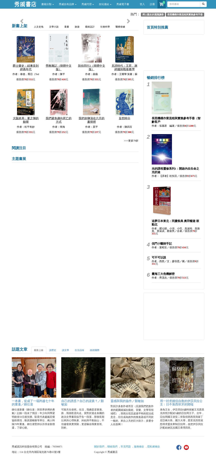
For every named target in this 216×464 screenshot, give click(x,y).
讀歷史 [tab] (52, 350)
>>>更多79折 (131, 140)
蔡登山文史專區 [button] (159, 59)
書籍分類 (47, 4)
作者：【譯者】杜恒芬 (164, 176)
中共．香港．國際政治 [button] (189, 59)
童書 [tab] (66, 27)
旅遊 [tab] (77, 27)
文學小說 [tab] (54, 27)
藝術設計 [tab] (90, 27)
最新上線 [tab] (38, 350)
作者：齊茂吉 (159, 277)
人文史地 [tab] (38, 27)
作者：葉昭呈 (159, 247)
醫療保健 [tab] (120, 27)
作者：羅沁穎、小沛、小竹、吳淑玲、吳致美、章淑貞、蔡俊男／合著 (176, 229)
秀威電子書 (122, 4)
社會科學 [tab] (105, 27)
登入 (142, 4)
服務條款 (139, 446)
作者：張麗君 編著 (163, 125)
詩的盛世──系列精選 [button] (189, 45)
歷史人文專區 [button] (158, 45)
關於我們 (99, 446)
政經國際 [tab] (94, 350)
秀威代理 (88, 4)
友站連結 (105, 4)
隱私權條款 (153, 446)
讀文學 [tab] (65, 350)
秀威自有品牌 (67, 4)
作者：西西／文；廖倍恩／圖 (168, 261)
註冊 (152, 4)
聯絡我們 (112, 446)
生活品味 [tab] (79, 350)
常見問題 (126, 446)
